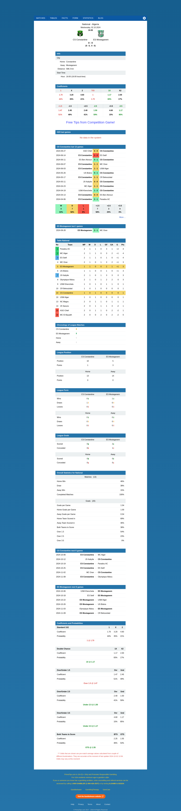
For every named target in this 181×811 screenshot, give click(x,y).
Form (75, 18)
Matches (40, 18)
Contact (107, 804)
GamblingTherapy (92, 790)
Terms (90, 804)
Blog (100, 18)
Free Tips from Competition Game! (90, 122)
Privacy (81, 804)
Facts (65, 18)
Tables (53, 18)
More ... (122, 217)
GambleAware (76, 790)
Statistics (88, 18)
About (98, 804)
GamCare (106, 790)
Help (72, 804)
